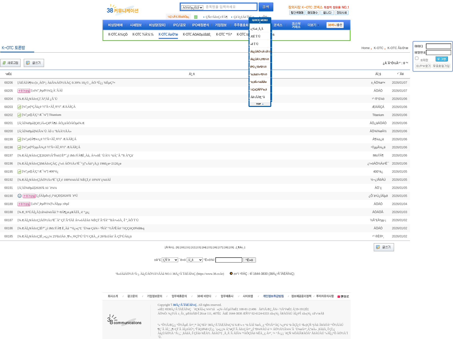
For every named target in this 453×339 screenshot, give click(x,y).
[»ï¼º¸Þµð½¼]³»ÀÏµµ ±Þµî (50, 204)
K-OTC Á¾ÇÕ (117, 34)
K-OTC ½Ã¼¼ (142, 34)
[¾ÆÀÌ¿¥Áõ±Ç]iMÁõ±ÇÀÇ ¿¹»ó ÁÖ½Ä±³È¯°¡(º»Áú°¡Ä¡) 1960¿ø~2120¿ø (69, 163)
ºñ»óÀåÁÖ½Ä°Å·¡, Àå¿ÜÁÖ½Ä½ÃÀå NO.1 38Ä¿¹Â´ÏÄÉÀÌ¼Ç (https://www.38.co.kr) (170, 274)
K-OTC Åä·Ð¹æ (168, 34)
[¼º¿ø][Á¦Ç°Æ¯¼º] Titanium (41, 115)
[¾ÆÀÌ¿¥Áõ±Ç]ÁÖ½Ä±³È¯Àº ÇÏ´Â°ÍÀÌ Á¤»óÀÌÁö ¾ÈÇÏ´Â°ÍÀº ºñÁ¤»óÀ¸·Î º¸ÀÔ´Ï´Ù (78, 220)
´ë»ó (182, 260)
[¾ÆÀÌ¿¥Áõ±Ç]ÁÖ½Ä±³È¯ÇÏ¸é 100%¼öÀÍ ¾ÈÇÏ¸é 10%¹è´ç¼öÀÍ (64, 180)
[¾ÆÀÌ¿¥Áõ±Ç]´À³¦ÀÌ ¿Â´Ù (37, 99)
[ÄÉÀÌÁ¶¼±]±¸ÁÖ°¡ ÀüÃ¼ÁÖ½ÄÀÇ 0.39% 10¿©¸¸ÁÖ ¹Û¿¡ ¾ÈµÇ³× (66, 82)
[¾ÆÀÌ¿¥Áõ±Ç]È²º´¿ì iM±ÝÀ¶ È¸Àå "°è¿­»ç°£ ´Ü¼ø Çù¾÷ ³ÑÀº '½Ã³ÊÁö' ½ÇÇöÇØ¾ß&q (80, 228)
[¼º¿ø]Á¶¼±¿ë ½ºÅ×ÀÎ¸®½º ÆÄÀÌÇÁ (49, 139)
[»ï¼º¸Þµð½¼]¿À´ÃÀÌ (47, 90)
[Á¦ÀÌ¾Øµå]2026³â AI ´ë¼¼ (37, 188)
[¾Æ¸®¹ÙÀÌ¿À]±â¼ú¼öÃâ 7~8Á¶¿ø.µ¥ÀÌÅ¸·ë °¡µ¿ (53, 212)
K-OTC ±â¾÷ (246, 34)
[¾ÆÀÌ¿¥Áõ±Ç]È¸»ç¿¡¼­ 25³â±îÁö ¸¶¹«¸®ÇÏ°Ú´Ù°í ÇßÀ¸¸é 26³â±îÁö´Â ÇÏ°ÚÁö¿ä (74, 236)
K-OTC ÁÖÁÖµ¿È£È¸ (197, 34)
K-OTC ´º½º (224, 34)
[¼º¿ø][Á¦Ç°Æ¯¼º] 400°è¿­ (40, 171)
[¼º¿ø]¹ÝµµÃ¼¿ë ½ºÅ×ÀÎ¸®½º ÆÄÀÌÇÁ (51, 147)
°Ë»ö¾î (208, 260)
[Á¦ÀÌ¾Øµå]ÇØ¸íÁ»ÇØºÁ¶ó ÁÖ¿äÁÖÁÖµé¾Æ (51, 123)
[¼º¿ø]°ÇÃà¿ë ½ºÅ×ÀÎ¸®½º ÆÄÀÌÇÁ (49, 106)
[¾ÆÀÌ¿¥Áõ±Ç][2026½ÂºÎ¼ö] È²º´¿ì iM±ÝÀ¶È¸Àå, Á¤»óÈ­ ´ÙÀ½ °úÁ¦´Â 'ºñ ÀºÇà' (75, 155)
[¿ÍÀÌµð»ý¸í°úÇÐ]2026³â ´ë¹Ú (57, 195)
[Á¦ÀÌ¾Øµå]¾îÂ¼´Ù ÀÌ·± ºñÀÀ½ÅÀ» (44, 131)
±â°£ (157, 260)
